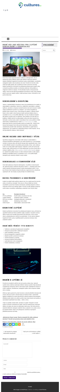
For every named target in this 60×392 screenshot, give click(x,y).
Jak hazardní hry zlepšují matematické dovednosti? (10, 332)
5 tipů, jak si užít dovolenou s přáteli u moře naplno (31, 332)
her (29, 166)
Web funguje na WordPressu (20, 389)
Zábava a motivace (8, 326)
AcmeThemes (43, 389)
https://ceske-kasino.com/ (28, 121)
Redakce (13, 50)
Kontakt (30, 386)
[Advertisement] (30, 25)
